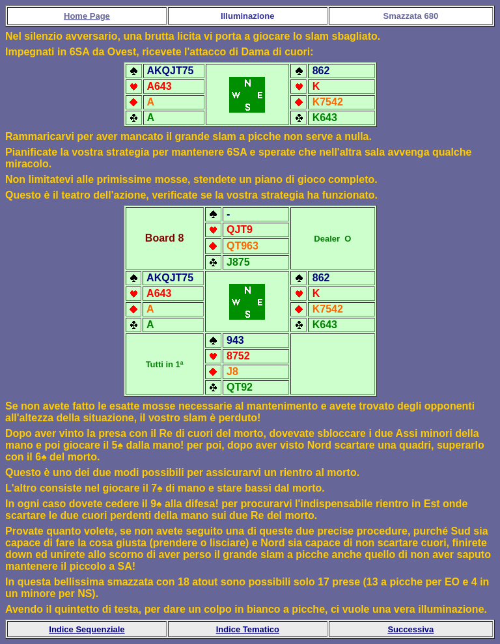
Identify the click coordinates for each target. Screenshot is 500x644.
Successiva (410, 629)
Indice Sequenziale (86, 629)
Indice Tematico (247, 629)
